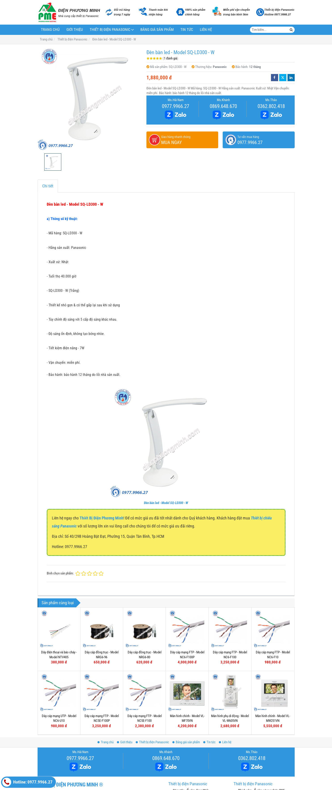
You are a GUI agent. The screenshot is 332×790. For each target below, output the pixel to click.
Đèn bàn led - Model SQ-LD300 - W (166, 503)
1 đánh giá (170, 58)
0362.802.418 (271, 106)
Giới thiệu (74, 30)
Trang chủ (50, 30)
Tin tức (186, 30)
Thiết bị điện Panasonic (110, 30)
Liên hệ (206, 30)
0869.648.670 (223, 106)
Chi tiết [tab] (47, 186)
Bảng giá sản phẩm (157, 30)
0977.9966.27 (175, 106)
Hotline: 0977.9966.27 (27, 782)
